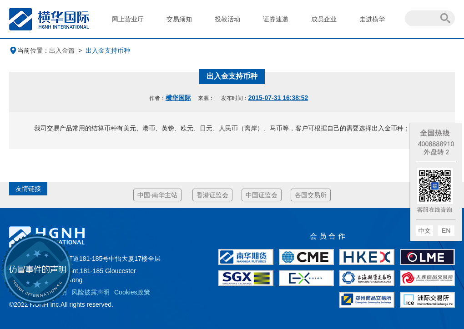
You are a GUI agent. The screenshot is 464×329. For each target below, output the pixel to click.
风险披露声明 (90, 292)
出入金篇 (62, 50)
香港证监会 (212, 195)
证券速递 (275, 19)
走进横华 (372, 19)
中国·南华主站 (157, 195)
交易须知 (179, 19)
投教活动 (227, 19)
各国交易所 (311, 195)
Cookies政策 (132, 292)
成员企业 (324, 19)
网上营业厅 (128, 19)
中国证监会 (261, 195)
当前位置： (29, 50)
